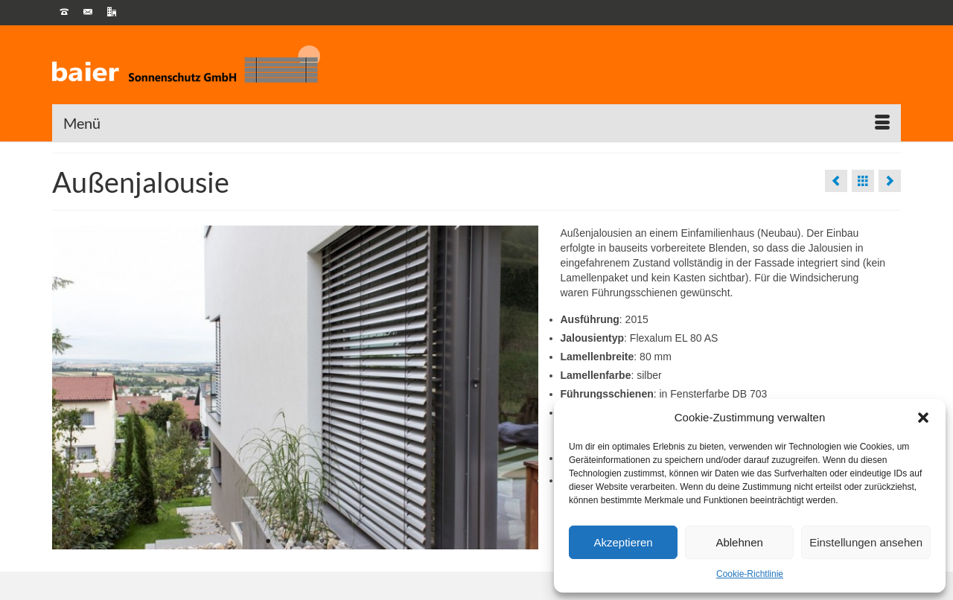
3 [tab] (303, 541)
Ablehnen (738, 542)
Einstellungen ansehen (865, 542)
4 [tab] (321, 541)
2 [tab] (285, 541)
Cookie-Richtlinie (749, 574)
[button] (923, 417)
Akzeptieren (622, 542)
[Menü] (476, 122)
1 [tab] (268, 541)
